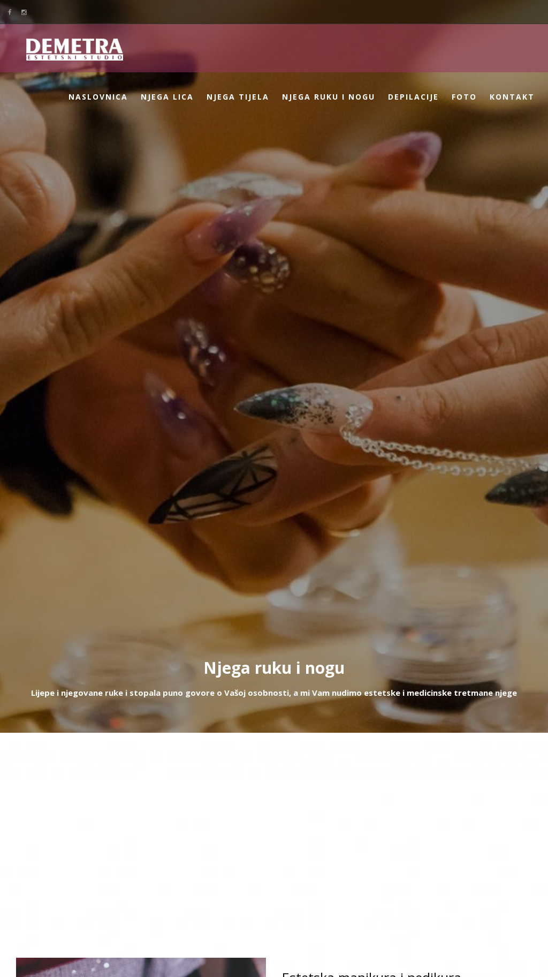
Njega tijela (238, 97)
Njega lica (167, 97)
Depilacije (413, 97)
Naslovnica (98, 97)
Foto (464, 97)
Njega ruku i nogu (328, 97)
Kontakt (512, 97)
